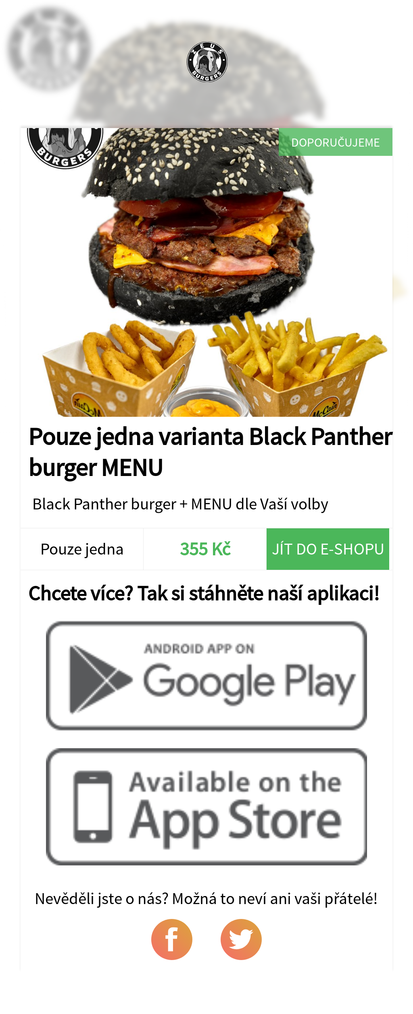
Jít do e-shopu (328, 548)
